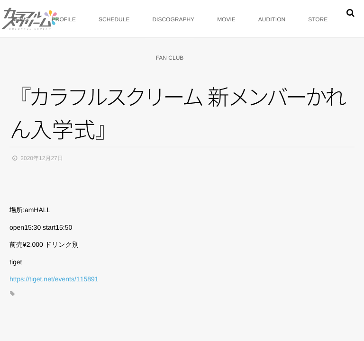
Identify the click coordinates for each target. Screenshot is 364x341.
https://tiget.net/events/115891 (54, 279)
